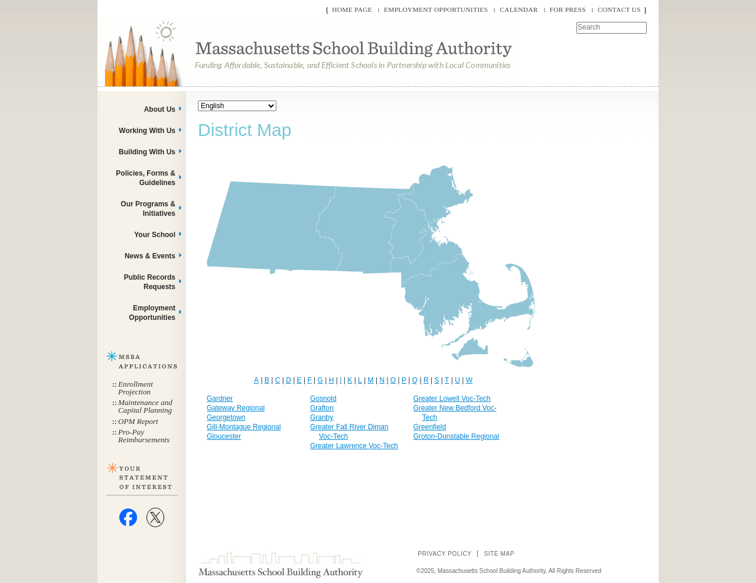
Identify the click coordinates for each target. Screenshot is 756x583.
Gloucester (224, 436)
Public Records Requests (149, 282)
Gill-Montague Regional (244, 427)
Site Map (499, 553)
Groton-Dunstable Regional (456, 436)
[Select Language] (237, 106)
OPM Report (138, 421)
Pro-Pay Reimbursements (144, 435)
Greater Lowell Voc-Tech (452, 398)
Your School (154, 235)
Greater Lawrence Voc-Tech (354, 446)
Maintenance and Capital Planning (145, 406)
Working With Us (147, 131)
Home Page (352, 9)
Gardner (220, 398)
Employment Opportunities (436, 9)
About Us (159, 109)
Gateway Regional (236, 408)
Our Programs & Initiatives (147, 209)
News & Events (150, 256)
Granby (321, 417)
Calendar (518, 9)
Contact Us (619, 9)
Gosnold (323, 398)
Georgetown (226, 417)
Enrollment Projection (135, 388)
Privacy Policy (444, 553)
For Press (568, 9)
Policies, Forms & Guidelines (145, 178)
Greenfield (429, 427)
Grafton (322, 408)
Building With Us (147, 152)
